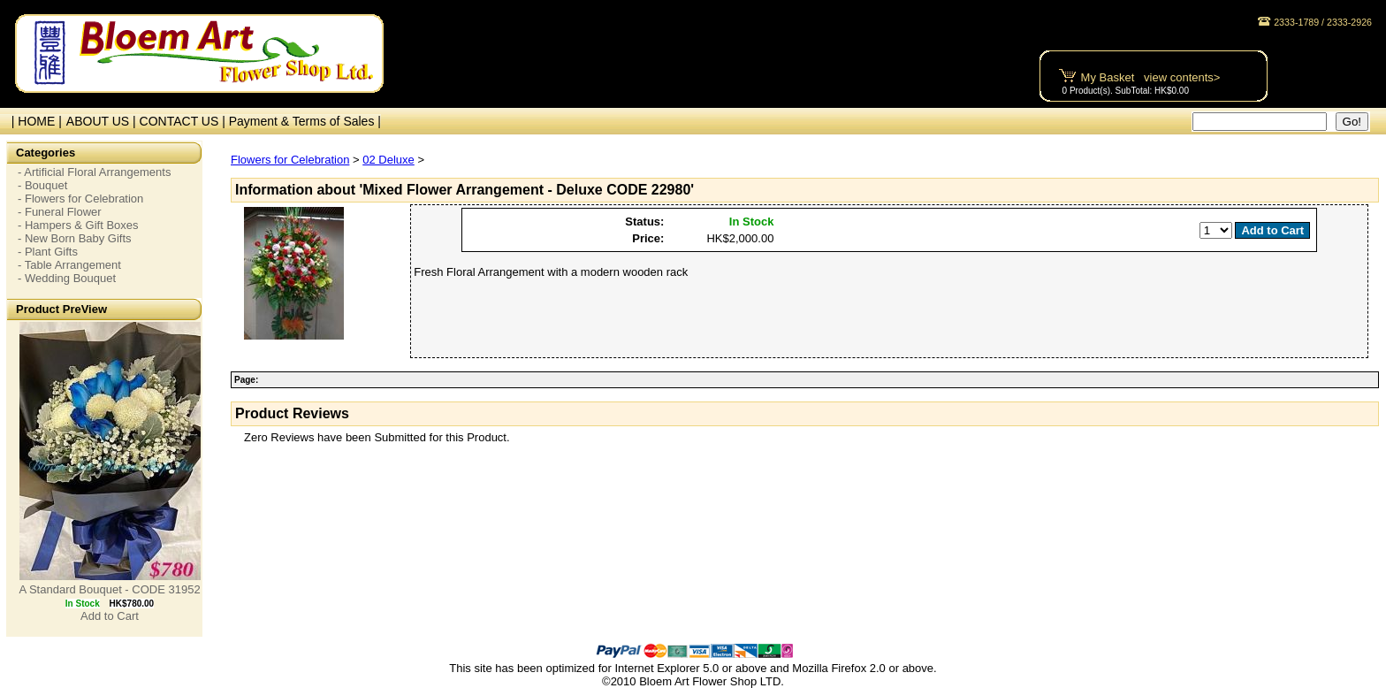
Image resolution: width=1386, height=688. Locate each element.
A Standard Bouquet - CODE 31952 (109, 589)
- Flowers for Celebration (80, 198)
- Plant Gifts (48, 251)
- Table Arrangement (69, 264)
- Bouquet (42, 185)
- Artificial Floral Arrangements (94, 172)
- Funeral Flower (60, 211)
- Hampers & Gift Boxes (78, 225)
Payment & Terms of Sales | (305, 121)
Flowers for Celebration (290, 159)
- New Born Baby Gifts (75, 238)
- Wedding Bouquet (67, 278)
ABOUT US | (103, 121)
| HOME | (33, 121)
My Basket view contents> (1151, 77)
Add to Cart (109, 616)
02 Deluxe (388, 159)
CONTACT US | (184, 121)
